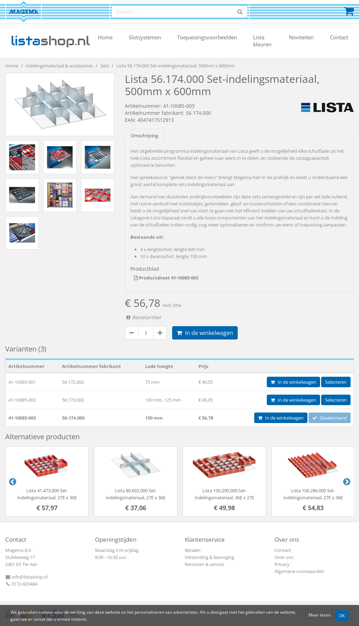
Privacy (282, 564)
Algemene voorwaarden (299, 571)
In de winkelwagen (205, 333)
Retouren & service (204, 564)
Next (346, 481)
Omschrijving (144, 135)
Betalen (193, 550)
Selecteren (336, 382)
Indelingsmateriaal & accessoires (59, 65)
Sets (104, 65)
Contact (339, 37)
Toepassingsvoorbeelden (207, 37)
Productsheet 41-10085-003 (166, 278)
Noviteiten (301, 37)
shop (50, 41)
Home (105, 37)
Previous (11, 481)
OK (342, 615)
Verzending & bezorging (209, 557)
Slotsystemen (145, 37)
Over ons (284, 557)
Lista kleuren (262, 41)
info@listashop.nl (26, 577)
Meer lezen (320, 615)
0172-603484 (21, 584)
